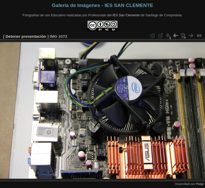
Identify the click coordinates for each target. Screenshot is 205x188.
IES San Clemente (126, 15)
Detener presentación (25, 36)
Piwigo (200, 183)
